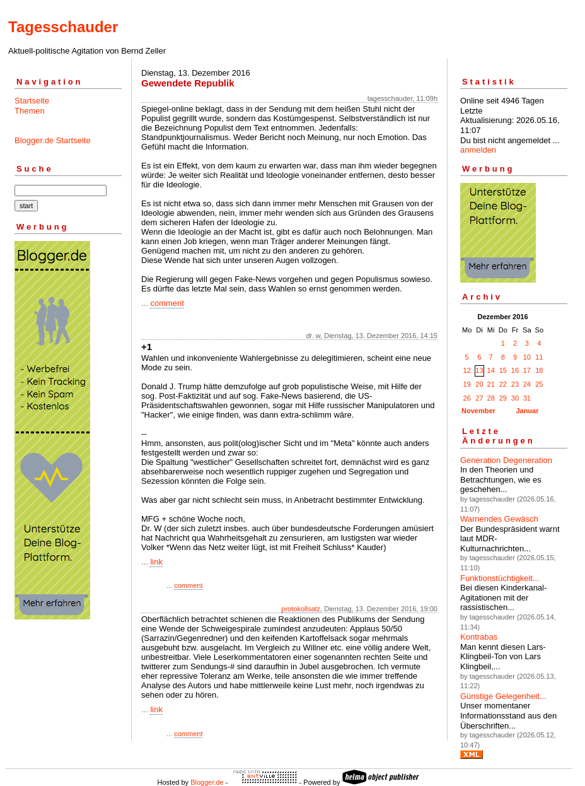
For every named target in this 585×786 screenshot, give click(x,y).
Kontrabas (478, 637)
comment (166, 303)
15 (503, 370)
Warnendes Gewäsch (499, 519)
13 (479, 370)
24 (527, 384)
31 (527, 398)
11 (539, 357)
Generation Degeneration (506, 460)
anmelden (478, 150)
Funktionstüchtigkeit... (500, 578)
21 (491, 384)
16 (515, 370)
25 (539, 384)
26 (467, 398)
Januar (527, 410)
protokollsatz (300, 609)
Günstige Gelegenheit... (503, 696)
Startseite (31, 100)
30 (515, 398)
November (478, 410)
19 (467, 384)
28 (491, 398)
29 (503, 398)
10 (527, 357)
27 (479, 398)
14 (491, 370)
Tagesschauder (63, 26)
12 (467, 370)
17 (527, 370)
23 (515, 384)
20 (479, 384)
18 (539, 370)
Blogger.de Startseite (52, 140)
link (156, 561)
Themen (29, 110)
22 (503, 384)
